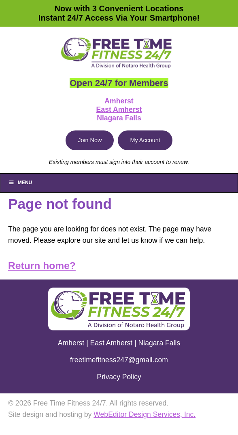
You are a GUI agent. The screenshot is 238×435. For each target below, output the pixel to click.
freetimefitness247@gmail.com (119, 360)
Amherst (118, 101)
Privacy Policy (119, 377)
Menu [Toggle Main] (20, 182)
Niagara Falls (119, 118)
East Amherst (119, 109)
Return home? (42, 265)
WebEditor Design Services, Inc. (145, 414)
